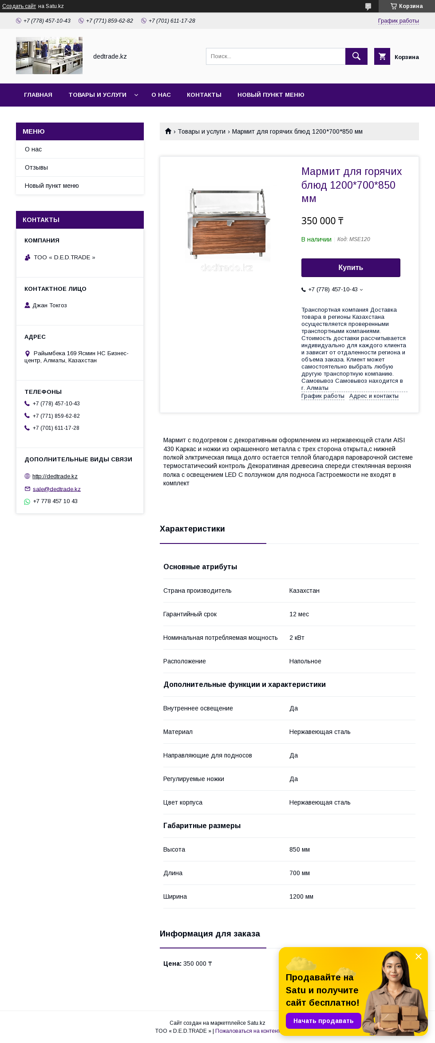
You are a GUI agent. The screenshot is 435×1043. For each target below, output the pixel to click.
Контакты (204, 94)
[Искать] (356, 56)
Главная (38, 94)
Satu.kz (256, 1023)
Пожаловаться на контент (247, 1031)
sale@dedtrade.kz (57, 488)
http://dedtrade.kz (55, 476)
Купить (351, 267)
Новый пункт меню (270, 94)
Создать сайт (19, 6)
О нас (161, 94)
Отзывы (36, 167)
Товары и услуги (97, 94)
